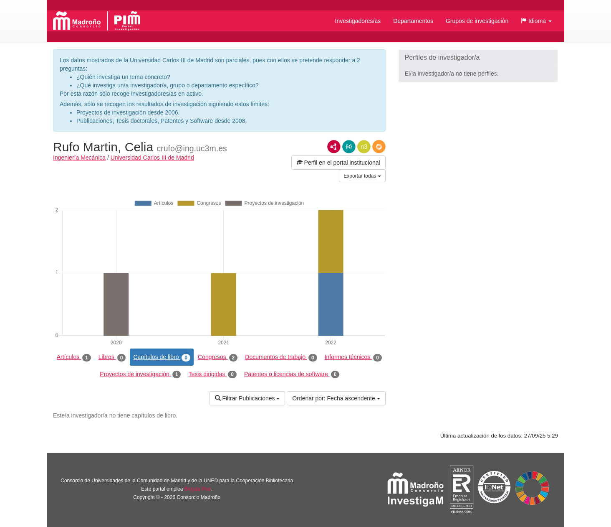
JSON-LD (349, 146)
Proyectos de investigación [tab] (140, 374)
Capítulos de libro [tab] (161, 357)
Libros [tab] (112, 357)
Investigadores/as (358, 21)
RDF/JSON (379, 146)
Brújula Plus (197, 489)
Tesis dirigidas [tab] (212, 374)
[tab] (478, 58)
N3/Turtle (364, 146)
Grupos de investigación (477, 21)
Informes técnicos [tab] (353, 357)
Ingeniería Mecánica (79, 157)
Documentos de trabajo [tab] (281, 357)
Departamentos (413, 21)
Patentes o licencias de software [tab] (291, 374)
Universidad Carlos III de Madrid (152, 157)
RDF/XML (334, 146)
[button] (536, 20)
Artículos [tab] (74, 357)
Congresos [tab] (217, 357)
